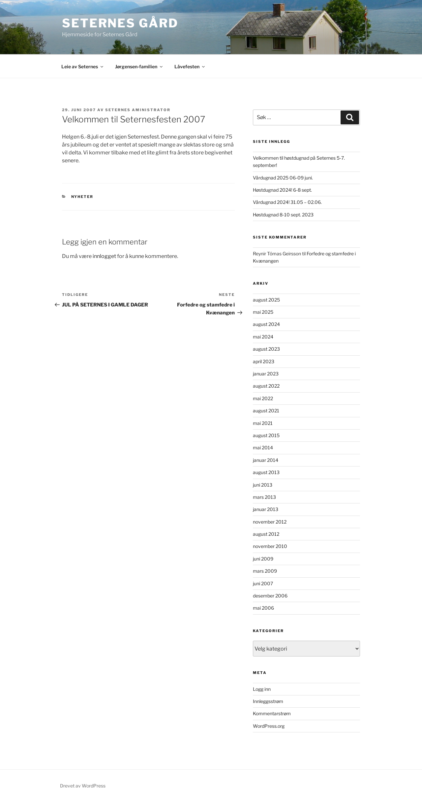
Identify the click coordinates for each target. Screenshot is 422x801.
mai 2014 (263, 447)
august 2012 (266, 534)
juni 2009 (263, 558)
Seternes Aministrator (137, 110)
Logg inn (262, 689)
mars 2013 (264, 497)
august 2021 (266, 410)
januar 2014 (265, 460)
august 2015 (266, 435)
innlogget (104, 256)
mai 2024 (263, 336)
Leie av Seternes (82, 66)
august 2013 (266, 472)
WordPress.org (269, 726)
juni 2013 (262, 485)
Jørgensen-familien (139, 66)
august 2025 (266, 300)
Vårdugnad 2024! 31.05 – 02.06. (287, 202)
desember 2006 (270, 595)
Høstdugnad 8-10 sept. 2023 (283, 214)
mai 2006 (263, 608)
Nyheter (82, 196)
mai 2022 (263, 398)
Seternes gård (120, 23)
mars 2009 (265, 571)
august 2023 (266, 349)
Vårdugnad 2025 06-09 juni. (283, 177)
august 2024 (266, 324)
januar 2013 (265, 509)
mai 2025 (263, 312)
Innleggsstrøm (268, 701)
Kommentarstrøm (272, 713)
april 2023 (263, 361)
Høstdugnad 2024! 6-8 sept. (282, 190)
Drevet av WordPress (83, 785)
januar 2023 (266, 373)
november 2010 (270, 546)
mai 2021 (263, 423)
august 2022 (266, 386)
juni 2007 (263, 583)
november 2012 (269, 522)
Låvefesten (190, 66)
